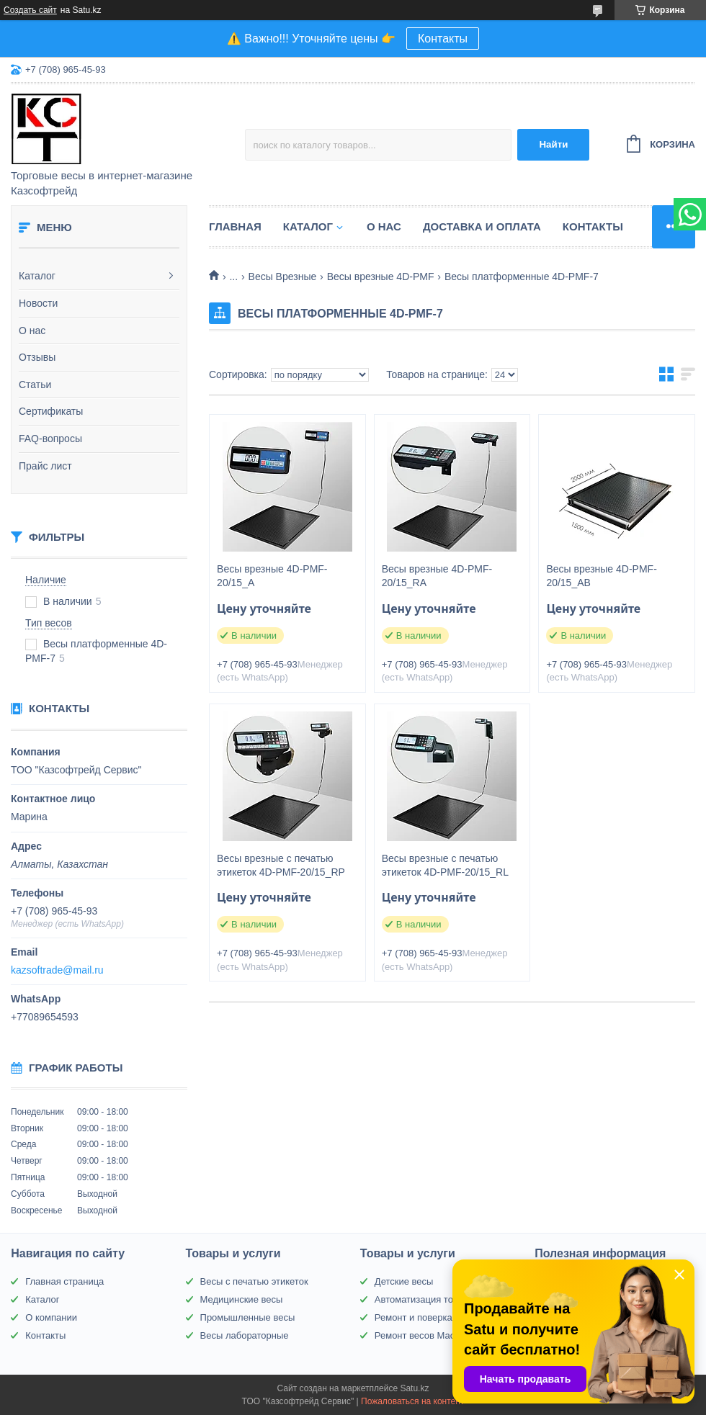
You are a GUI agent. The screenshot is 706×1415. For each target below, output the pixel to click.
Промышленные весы (247, 1317)
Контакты (443, 38)
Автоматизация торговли (428, 1299)
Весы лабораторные (244, 1335)
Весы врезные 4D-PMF (380, 276)
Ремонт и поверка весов (427, 1317)
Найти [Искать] (553, 144)
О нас (32, 330)
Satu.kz (414, 1388)
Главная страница (64, 1281)
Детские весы (404, 1281)
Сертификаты (51, 411)
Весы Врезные (283, 276)
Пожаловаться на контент (412, 1401)
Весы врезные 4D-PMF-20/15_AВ (601, 575)
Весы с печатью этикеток (254, 1281)
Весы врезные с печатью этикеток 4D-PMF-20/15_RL (445, 865)
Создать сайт (30, 10)
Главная (235, 226)
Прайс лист (45, 466)
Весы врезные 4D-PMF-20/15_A (272, 575)
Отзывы (37, 357)
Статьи (35, 384)
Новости (38, 303)
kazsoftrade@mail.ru (57, 970)
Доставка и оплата (482, 226)
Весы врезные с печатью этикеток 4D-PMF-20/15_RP (281, 865)
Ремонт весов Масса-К (424, 1335)
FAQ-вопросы (50, 438)
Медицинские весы (241, 1299)
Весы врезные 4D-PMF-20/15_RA (437, 575)
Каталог (37, 276)
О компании (51, 1317)
